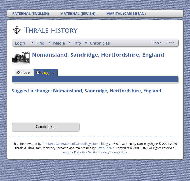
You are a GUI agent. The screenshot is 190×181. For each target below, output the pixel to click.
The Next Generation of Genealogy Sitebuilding (75, 144)
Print (170, 43)
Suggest (45, 72)
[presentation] (50, 108)
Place (23, 72)
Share (157, 43)
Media (59, 43)
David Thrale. (105, 148)
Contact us (119, 152)
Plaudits (80, 152)
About (67, 152)
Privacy (104, 152)
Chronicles (100, 43)
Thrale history (50, 30)
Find (40, 43)
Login (20, 43)
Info (77, 43)
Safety (92, 152)
